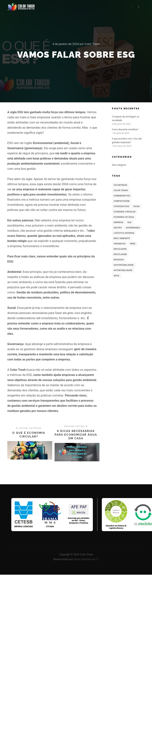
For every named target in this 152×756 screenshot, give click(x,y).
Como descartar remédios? (125, 129)
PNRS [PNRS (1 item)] (132, 244)
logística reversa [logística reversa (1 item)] (124, 233)
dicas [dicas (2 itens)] (137, 206)
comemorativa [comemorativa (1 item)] (122, 196)
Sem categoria (119, 165)
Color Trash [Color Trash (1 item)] (121, 190)
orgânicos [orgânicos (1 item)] (120, 244)
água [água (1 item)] (116, 276)
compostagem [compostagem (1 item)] (121, 201)
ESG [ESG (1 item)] (130, 222)
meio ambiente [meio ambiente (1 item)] (122, 238)
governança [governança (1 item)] (133, 228)
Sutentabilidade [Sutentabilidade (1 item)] (123, 270)
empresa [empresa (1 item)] (118, 222)
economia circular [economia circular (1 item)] (125, 212)
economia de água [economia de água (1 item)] (124, 217)
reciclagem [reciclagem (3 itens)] (120, 254)
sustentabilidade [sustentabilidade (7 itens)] (124, 265)
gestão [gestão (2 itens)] (118, 228)
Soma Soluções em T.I (86, 559)
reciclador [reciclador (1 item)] (120, 249)
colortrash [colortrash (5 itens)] (120, 185)
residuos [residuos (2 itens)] (119, 260)
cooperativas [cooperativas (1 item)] (121, 206)
